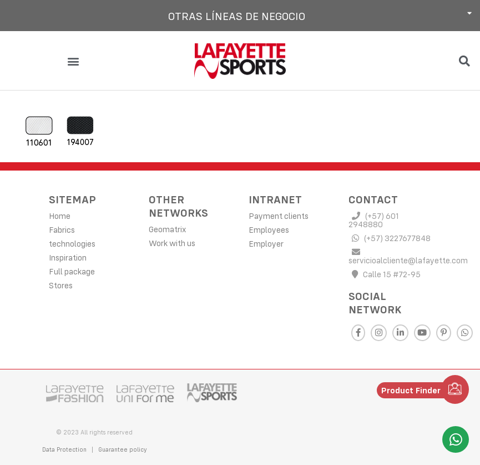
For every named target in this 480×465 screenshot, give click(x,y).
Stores (61, 284)
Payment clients (279, 215)
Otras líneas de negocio (236, 16)
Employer (266, 243)
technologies (72, 243)
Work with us (172, 242)
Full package (72, 271)
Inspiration (68, 257)
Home (59, 215)
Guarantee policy (124, 449)
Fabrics (62, 229)
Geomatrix (167, 228)
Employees (269, 229)
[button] (240, 15)
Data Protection (64, 449)
